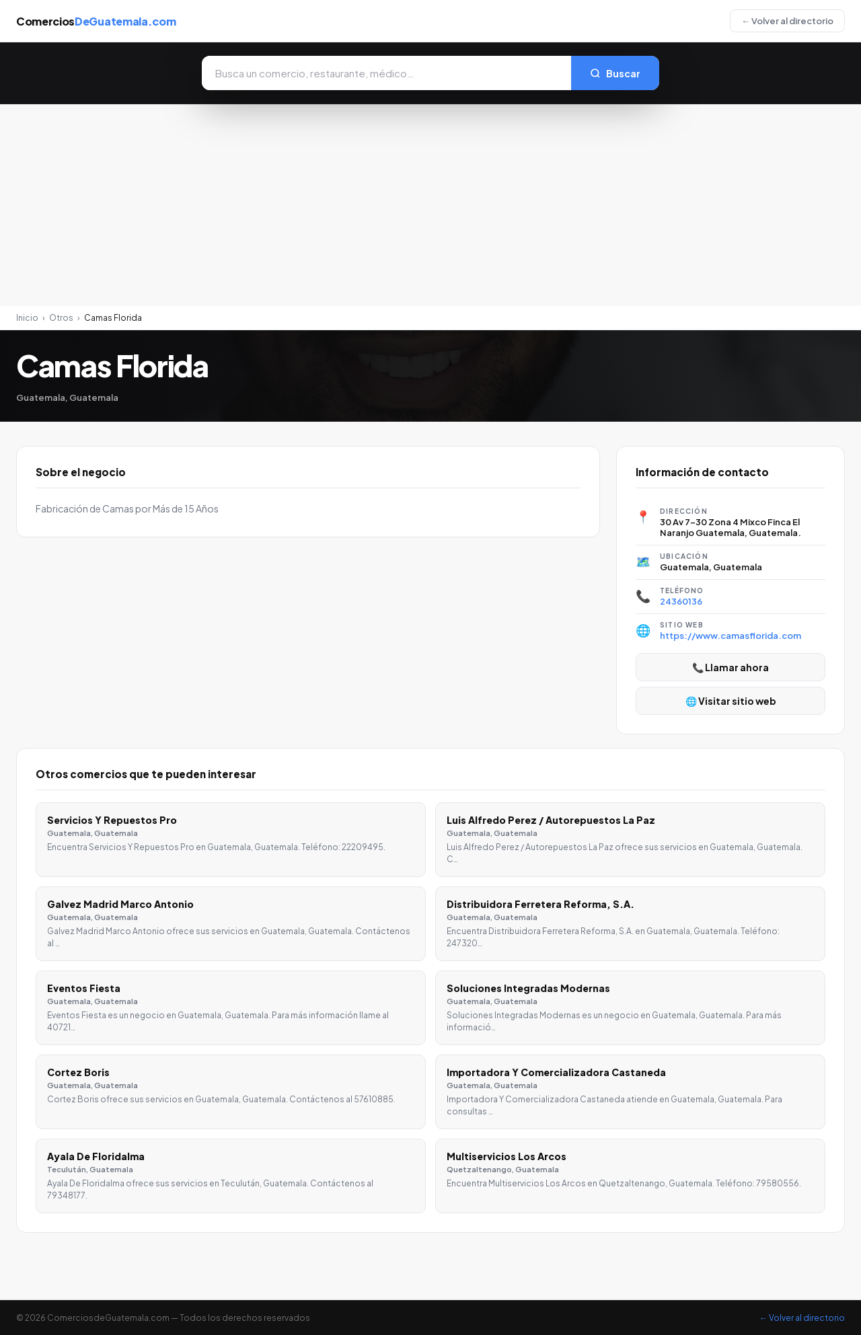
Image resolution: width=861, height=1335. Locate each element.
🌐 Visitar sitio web (730, 701)
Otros (61, 318)
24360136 (681, 601)
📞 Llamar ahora (730, 667)
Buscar (615, 73)
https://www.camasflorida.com (730, 635)
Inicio (27, 318)
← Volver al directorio (787, 20)
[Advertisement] (430, 205)
